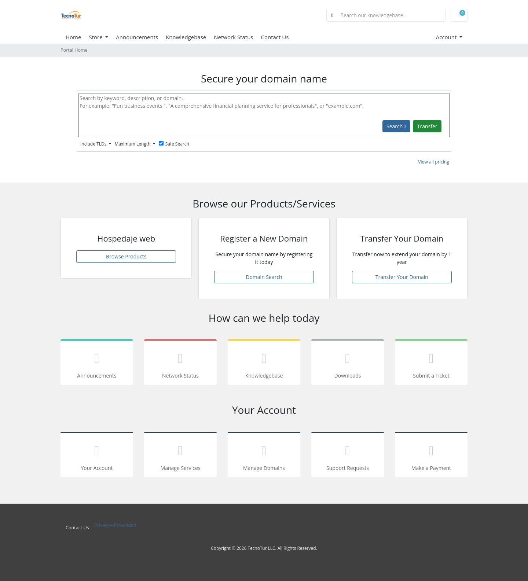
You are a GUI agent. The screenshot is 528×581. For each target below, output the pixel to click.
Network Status (233, 37)
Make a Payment (431, 455)
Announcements (137, 37)
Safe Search (174, 144)
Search (396, 126)
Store (96, 37)
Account (447, 37)
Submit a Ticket (431, 363)
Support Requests (347, 455)
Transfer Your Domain (401, 276)
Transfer (427, 126)
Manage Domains (264, 455)
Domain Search (264, 276)
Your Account (96, 455)
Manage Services (180, 455)
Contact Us (275, 37)
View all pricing (433, 162)
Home (73, 37)
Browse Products (126, 256)
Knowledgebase (186, 37)
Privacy (102, 525)
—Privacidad (122, 525)
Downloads (347, 363)
